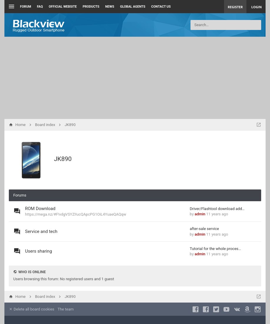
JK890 (63, 158)
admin (200, 214)
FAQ (40, 7)
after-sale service (204, 228)
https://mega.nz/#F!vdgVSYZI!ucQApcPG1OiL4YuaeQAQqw (75, 214)
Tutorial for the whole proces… (215, 248)
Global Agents (132, 7)
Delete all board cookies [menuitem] (31, 309)
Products (91, 7)
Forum (25, 7)
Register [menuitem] (235, 7)
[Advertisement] (135, 78)
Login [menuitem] (256, 7)
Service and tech (41, 231)
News (109, 7)
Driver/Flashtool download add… (217, 209)
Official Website (63, 7)
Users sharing (38, 251)
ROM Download (40, 208)
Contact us (161, 7)
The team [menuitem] (66, 309)
